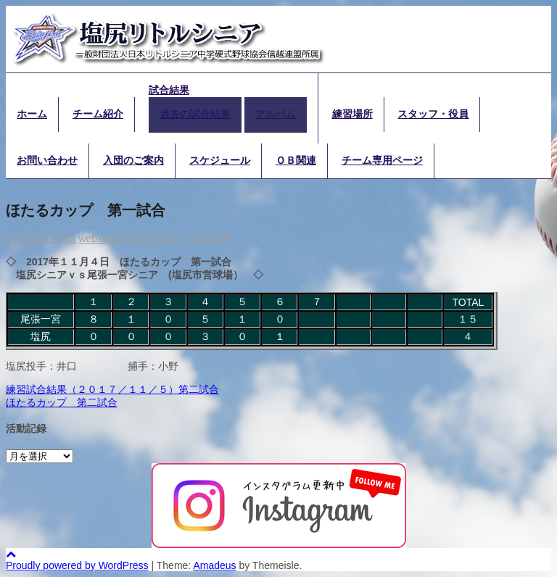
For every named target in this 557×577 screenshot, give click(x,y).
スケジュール (219, 160)
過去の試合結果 (195, 114)
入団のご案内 (133, 160)
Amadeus (214, 565)
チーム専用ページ (382, 160)
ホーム (32, 114)
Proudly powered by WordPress (77, 565)
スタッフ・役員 (433, 114)
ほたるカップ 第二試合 (61, 402)
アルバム (275, 114)
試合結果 (169, 90)
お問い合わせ (47, 160)
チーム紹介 (98, 114)
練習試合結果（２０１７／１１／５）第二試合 (112, 389)
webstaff (97, 238)
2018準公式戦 (147, 238)
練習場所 (352, 114)
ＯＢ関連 (296, 160)
